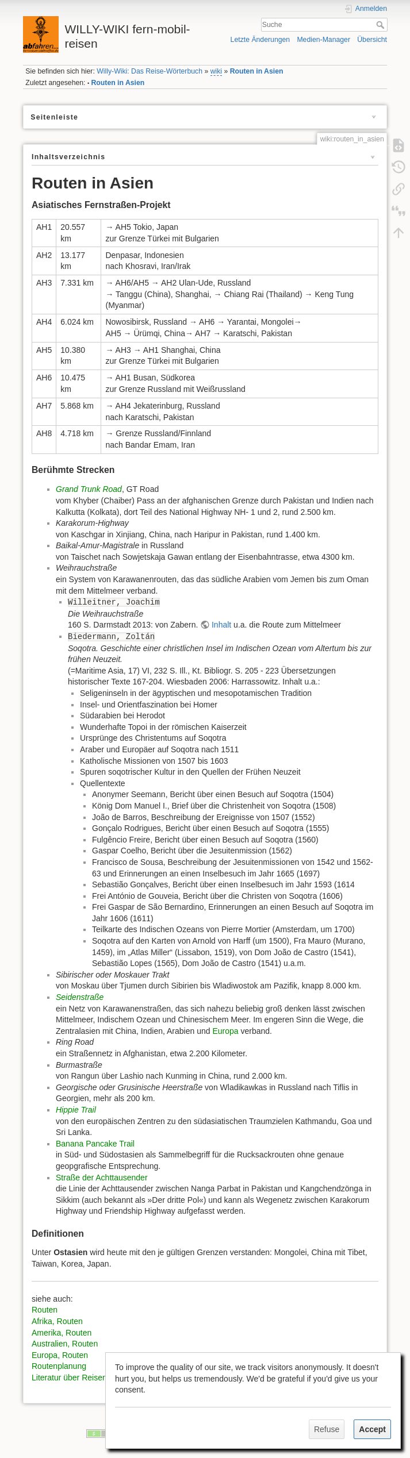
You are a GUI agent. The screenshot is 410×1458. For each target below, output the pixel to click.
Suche (381, 25)
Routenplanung (59, 1366)
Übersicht (372, 40)
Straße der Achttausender (102, 1177)
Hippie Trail (76, 1109)
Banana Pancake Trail (95, 1143)
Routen (45, 1309)
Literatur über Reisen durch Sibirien (95, 1377)
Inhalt (221, 624)
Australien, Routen (65, 1343)
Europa (225, 1031)
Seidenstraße (80, 997)
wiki (216, 71)
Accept (372, 1429)
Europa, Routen (60, 1355)
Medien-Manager (323, 40)
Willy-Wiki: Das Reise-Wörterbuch (149, 71)
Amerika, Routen (61, 1332)
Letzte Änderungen (260, 40)
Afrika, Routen (57, 1321)
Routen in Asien (256, 71)
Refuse (326, 1429)
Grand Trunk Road (89, 489)
